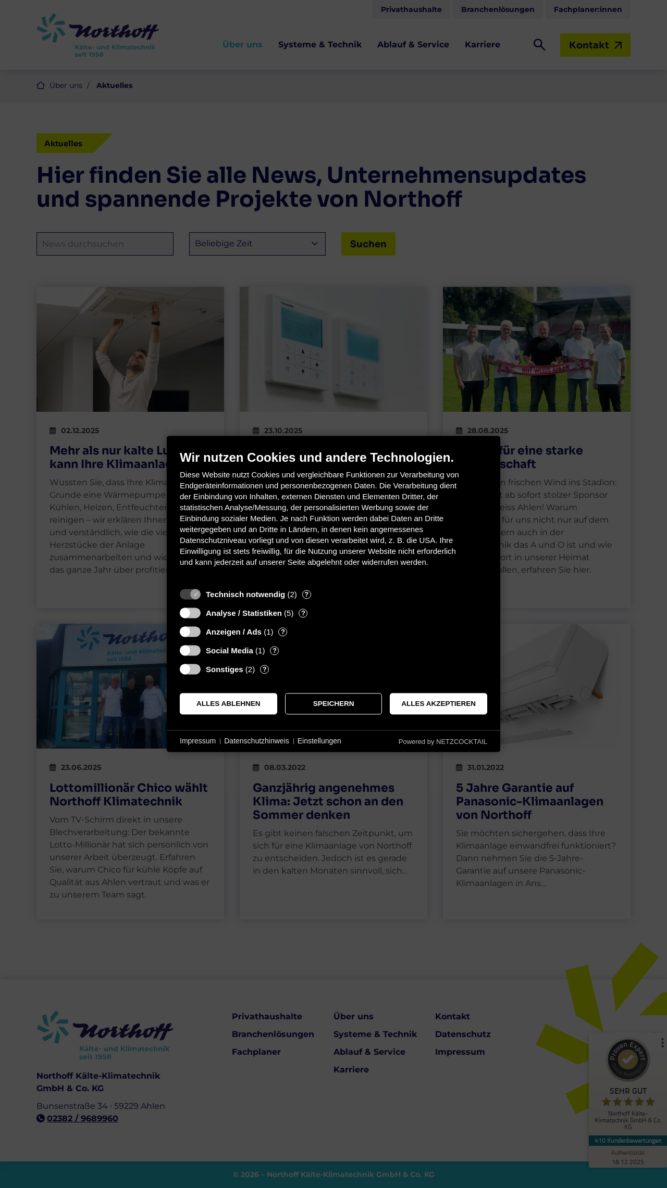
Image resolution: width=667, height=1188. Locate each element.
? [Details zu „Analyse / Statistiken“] (303, 613)
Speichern (333, 703)
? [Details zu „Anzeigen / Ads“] (283, 632)
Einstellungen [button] (319, 741)
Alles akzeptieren (438, 703)
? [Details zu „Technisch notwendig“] (306, 594)
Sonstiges (224, 669)
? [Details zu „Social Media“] (275, 650)
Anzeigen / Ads (234, 631)
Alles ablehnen (228, 703)
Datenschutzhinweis (256, 741)
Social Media (229, 650)
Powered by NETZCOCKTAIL (443, 741)
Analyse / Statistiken (244, 613)
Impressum (198, 741)
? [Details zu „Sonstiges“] (265, 669)
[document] (333, 516)
